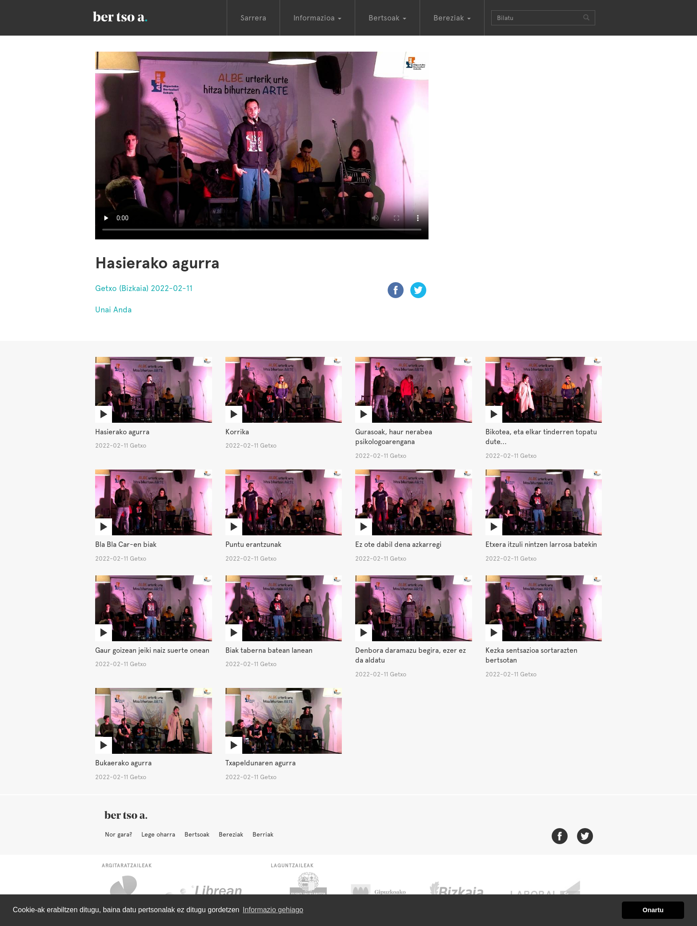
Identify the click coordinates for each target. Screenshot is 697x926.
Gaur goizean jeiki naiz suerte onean (152, 650)
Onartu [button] (653, 910)
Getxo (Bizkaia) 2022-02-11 (143, 288)
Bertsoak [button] (387, 17)
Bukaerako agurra (123, 763)
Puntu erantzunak (253, 544)
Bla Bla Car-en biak (125, 544)
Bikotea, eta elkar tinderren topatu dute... (541, 437)
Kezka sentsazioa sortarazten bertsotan (531, 655)
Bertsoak (196, 834)
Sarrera (253, 17)
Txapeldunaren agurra (260, 763)
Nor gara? (118, 834)
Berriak (262, 834)
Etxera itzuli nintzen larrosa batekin (541, 544)
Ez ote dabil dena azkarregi (398, 544)
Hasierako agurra (122, 432)
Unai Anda (113, 309)
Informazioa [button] (317, 17)
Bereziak (231, 834)
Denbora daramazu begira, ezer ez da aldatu (410, 655)
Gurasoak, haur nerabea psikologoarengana (393, 437)
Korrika (237, 432)
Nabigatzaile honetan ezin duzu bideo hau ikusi (262, 145)
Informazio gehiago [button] (273, 910)
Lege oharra (158, 834)
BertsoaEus (132, 15)
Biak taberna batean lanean (268, 650)
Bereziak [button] (452, 17)
